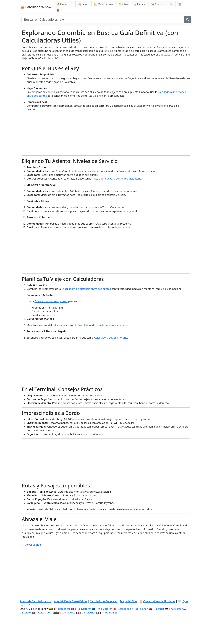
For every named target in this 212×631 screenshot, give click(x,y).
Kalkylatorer (84, 609)
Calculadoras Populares (104, 601)
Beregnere (64, 609)
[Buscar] (187, 19)
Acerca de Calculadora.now (36, 601)
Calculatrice (68, 612)
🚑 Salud (83, 4)
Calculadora (45, 612)
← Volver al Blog (31, 544)
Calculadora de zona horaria (110, 337)
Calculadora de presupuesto (50, 301)
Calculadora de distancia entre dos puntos (86, 289)
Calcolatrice (88, 612)
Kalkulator (177, 609)
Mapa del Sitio (128, 601)
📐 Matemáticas (103, 4)
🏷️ (171, 4)
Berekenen (141, 609)
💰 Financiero (64, 4)
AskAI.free (108, 612)
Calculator (26, 612)
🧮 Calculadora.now (36, 7)
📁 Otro (123, 4)
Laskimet (123, 609)
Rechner (159, 609)
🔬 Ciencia (139, 4)
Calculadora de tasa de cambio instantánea (117, 178)
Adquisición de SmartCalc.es (70, 601)
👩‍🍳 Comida (157, 4)
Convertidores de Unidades (159, 601)
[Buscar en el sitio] (102, 19)
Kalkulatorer (104, 609)
